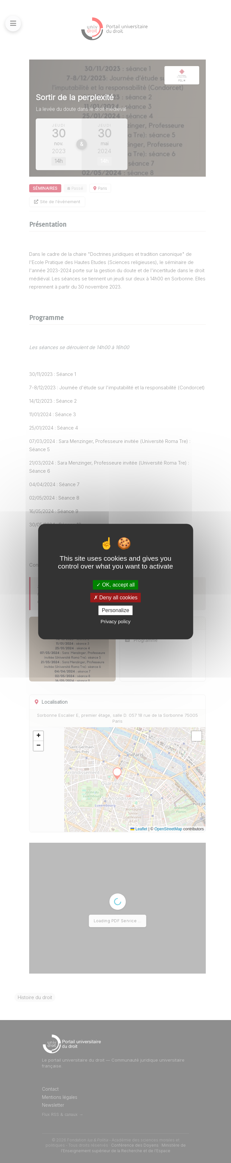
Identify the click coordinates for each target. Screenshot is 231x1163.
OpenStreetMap (168, 829)
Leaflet (138, 829)
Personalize (115, 610)
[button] (38, 736)
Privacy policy (116, 621)
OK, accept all (115, 585)
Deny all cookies (116, 597)
